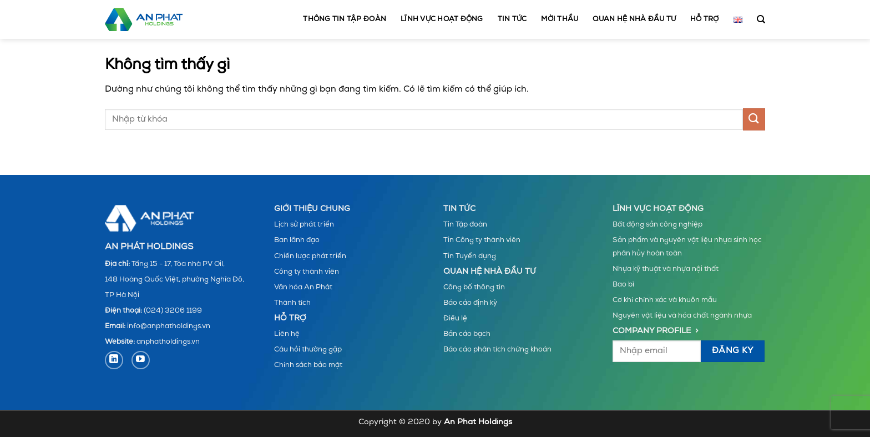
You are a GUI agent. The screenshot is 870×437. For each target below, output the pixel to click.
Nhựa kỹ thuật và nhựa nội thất (666, 269)
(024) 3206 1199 (173, 310)
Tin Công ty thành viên (481, 240)
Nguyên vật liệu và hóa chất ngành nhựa (682, 315)
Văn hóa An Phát (303, 287)
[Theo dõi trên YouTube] (140, 360)
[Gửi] (754, 119)
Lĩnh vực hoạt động (442, 19)
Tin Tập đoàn (465, 224)
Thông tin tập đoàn (344, 19)
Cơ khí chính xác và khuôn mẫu (665, 300)
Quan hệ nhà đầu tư (634, 19)
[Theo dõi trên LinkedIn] (114, 360)
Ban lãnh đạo (297, 240)
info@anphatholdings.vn (168, 326)
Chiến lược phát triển (310, 256)
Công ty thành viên (306, 271)
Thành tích (292, 303)
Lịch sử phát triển (304, 224)
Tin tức (512, 19)
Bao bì (623, 284)
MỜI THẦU (559, 19)
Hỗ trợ (704, 19)
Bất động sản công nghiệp (657, 224)
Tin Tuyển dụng (469, 256)
